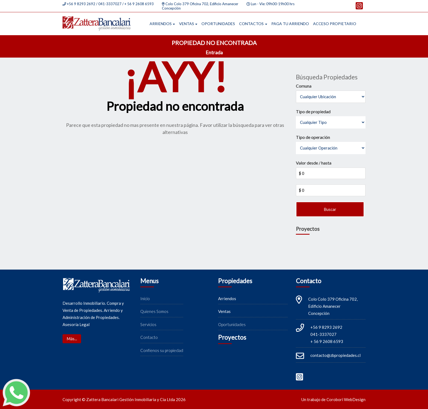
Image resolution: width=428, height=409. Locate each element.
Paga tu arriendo (290, 23)
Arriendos (161, 23)
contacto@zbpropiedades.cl (335, 355)
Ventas (186, 23)
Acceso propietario (334, 23)
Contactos (251, 23)
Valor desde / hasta (313, 162)
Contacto (149, 337)
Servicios (148, 324)
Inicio (145, 298)
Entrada (214, 52)
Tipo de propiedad (313, 111)
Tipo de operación (313, 137)
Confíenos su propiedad (161, 350)
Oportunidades (218, 23)
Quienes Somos (154, 311)
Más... (72, 338)
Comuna (303, 85)
